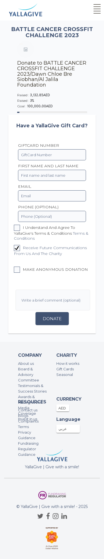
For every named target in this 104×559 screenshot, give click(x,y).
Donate (52, 318)
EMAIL (24, 186)
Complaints (28, 421)
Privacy (24, 432)
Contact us (27, 410)
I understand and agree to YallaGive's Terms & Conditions (51, 233)
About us (26, 363)
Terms (23, 426)
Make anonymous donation (51, 270)
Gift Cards (65, 369)
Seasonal (64, 374)
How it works (67, 363)
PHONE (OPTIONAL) (38, 206)
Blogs (23, 415)
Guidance (26, 438)
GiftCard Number (38, 145)
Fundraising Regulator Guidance (28, 449)
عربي (63, 428)
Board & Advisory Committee (28, 374)
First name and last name (48, 165)
